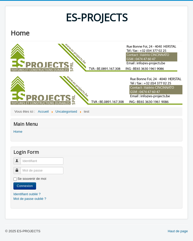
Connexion (25, 186)
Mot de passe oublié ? (29, 199)
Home (17, 131)
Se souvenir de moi (32, 179)
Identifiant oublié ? (27, 194)
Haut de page (178, 231)
